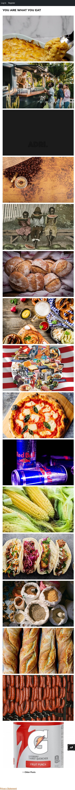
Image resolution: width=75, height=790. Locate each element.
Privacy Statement (8, 788)
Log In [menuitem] (3, 3)
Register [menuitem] (11, 3)
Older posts (30, 772)
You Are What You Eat (22, 10)
